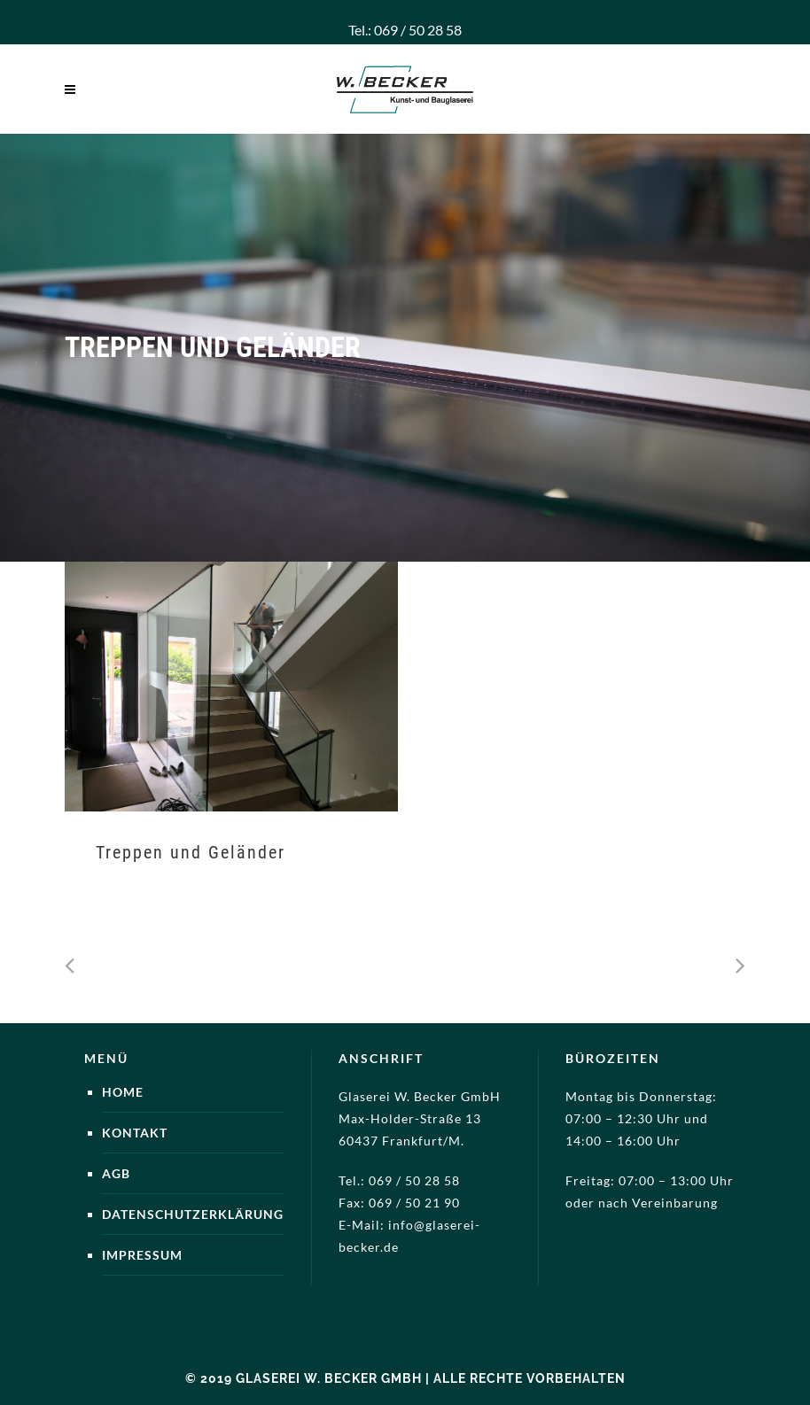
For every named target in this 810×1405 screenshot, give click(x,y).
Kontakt (134, 1132)
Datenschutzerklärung (193, 1214)
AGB (116, 1173)
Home (123, 1091)
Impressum (142, 1254)
